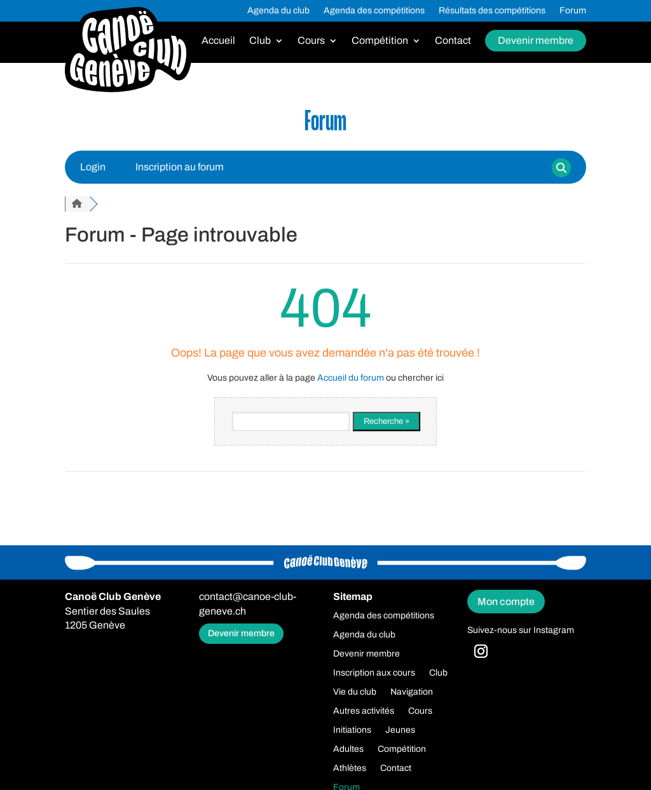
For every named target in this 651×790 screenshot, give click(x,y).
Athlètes (349, 768)
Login (93, 166)
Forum (572, 10)
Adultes (348, 749)
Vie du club (354, 692)
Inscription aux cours (374, 673)
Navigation (411, 692)
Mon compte (506, 601)
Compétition (380, 41)
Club (260, 41)
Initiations (352, 730)
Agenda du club (278, 10)
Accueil (218, 41)
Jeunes (400, 730)
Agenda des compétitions (374, 10)
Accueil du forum (350, 378)
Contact (453, 41)
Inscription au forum (179, 166)
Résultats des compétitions (492, 10)
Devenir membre (535, 40)
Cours (311, 41)
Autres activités (363, 711)
